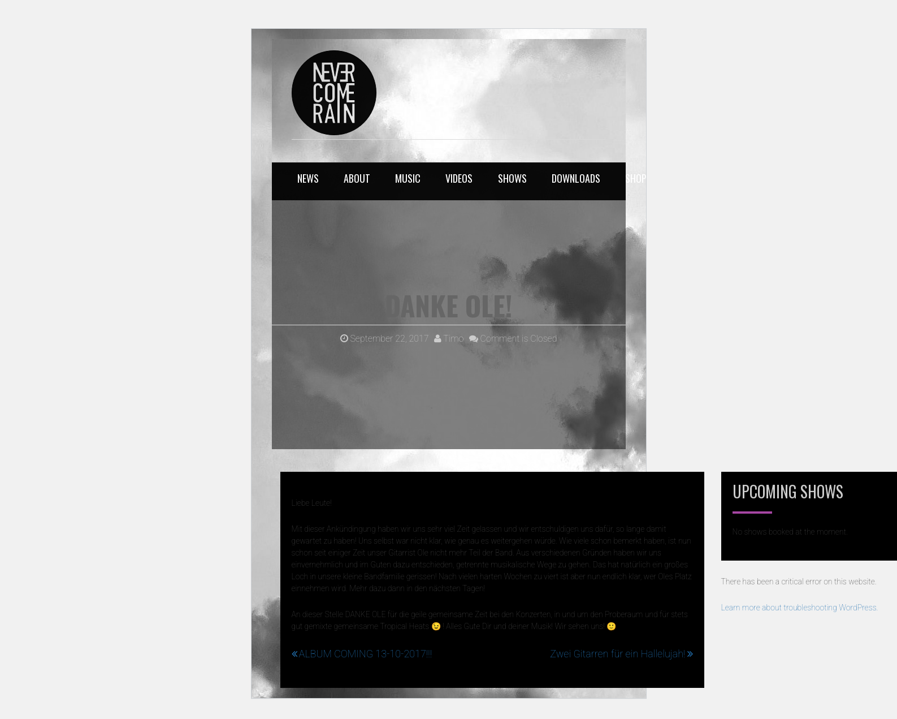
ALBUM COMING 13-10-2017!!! (365, 654)
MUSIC (408, 178)
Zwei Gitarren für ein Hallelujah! (617, 654)
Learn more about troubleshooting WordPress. (799, 607)
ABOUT (357, 178)
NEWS (308, 178)
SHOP (636, 178)
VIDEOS (459, 178)
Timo (449, 338)
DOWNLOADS (576, 178)
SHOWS (512, 178)
